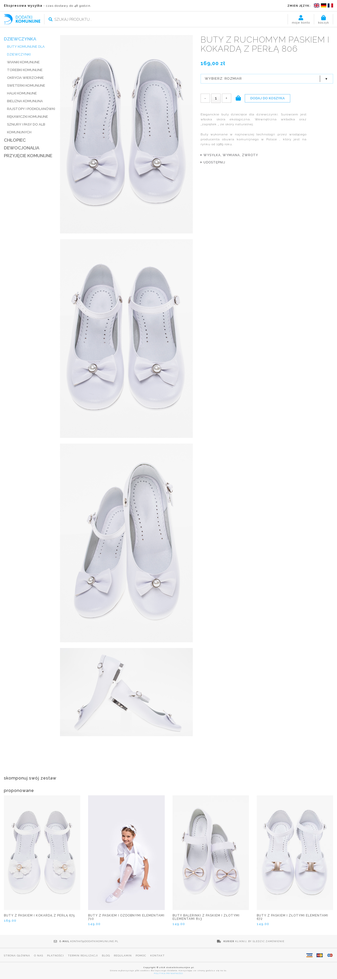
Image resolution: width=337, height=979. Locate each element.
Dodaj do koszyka (267, 98)
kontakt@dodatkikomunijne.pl (94, 941)
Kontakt (157, 955)
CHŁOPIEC (15, 140)
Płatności (55, 955)
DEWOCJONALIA (21, 147)
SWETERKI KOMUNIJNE (26, 85)
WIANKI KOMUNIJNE (23, 62)
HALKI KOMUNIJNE (22, 93)
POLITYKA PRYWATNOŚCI (168, 973)
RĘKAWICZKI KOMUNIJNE (27, 117)
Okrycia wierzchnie (25, 78)
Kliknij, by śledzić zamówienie (260, 941)
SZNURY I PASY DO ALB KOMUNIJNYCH (26, 128)
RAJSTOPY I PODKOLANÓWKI (31, 109)
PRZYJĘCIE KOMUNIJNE (28, 155)
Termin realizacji (83, 955)
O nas (38, 955)
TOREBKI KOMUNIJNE (25, 70)
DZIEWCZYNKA (20, 39)
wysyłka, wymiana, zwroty (230, 155)
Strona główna (17, 955)
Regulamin (123, 955)
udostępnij (214, 162)
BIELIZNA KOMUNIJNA (25, 101)
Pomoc (141, 955)
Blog (106, 955)
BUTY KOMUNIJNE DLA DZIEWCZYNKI (26, 50)
